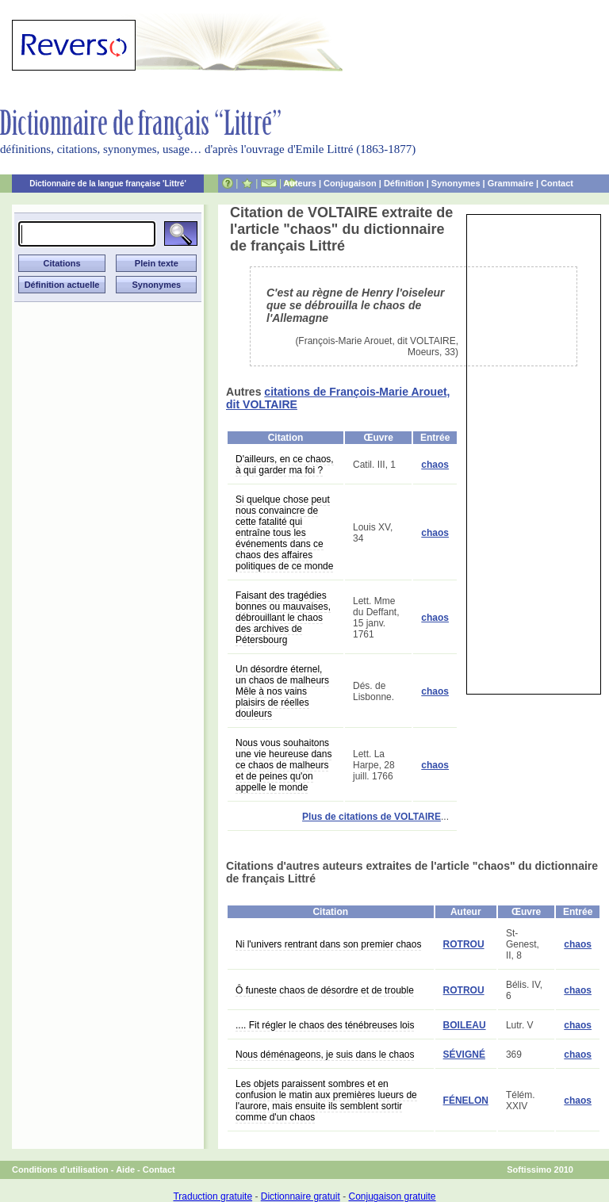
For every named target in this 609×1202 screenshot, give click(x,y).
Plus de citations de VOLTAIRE (371, 816)
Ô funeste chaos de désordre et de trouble (325, 990)
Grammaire (511, 183)
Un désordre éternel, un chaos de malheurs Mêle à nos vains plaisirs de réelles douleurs (282, 691)
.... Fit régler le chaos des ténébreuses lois (325, 1025)
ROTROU (464, 944)
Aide (125, 1169)
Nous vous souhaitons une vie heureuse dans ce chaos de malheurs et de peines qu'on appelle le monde (283, 765)
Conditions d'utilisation (60, 1169)
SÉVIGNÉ (464, 1054)
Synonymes (456, 183)
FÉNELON (465, 1100)
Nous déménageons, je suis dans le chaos (325, 1054)
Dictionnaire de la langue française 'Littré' (107, 183)
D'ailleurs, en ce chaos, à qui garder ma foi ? (285, 465)
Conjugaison (350, 183)
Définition (404, 183)
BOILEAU (464, 1025)
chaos (435, 464)
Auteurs (299, 183)
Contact (557, 183)
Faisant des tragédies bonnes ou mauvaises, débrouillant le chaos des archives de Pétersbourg (283, 617)
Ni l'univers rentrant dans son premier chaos (328, 944)
